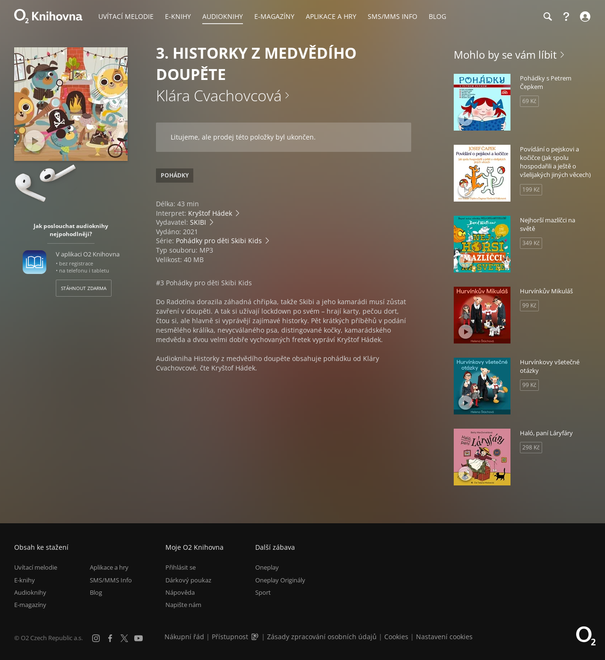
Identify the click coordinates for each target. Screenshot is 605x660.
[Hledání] (547, 16)
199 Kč (531, 189)
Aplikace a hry (109, 567)
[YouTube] (138, 638)
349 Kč (531, 243)
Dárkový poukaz (188, 580)
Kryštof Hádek (210, 213)
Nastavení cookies (444, 636)
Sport (263, 592)
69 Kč (529, 101)
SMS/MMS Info (111, 580)
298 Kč (531, 447)
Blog (96, 592)
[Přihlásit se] (584, 16)
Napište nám (183, 604)
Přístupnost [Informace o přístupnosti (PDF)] (230, 636)
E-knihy (24, 580)
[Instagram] (96, 638)
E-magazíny (30, 604)
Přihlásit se (180, 567)
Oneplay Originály (280, 580)
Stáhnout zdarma (83, 288)
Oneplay (267, 567)
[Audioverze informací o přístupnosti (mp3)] (255, 636)
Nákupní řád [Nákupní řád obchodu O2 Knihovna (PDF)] (184, 636)
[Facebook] (110, 638)
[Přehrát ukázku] (34, 140)
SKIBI (198, 222)
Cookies (396, 636)
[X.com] (124, 638)
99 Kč (529, 305)
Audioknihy (30, 592)
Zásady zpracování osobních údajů (322, 636)
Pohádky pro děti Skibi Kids (219, 240)
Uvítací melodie (35, 567)
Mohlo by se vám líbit (505, 54)
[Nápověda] (566, 16)
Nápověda (180, 592)
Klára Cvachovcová (219, 95)
